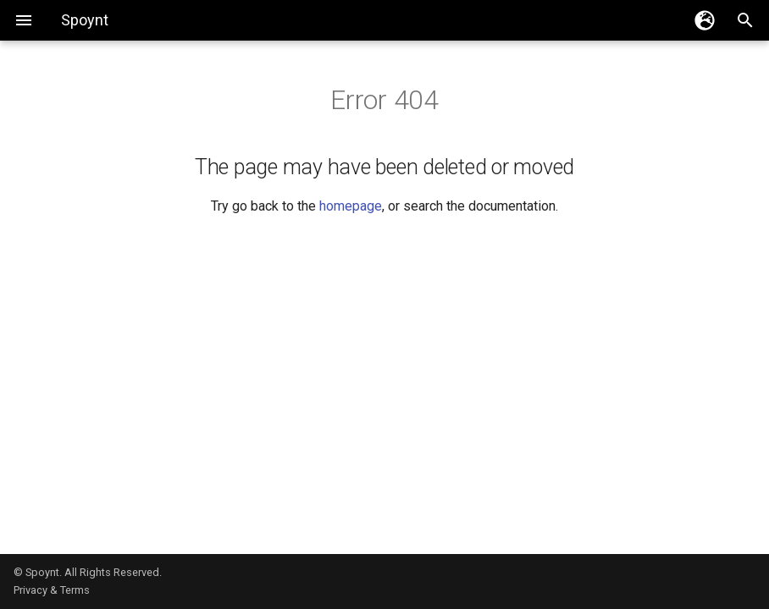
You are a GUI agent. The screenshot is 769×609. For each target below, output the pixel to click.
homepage (350, 206)
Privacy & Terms (52, 590)
